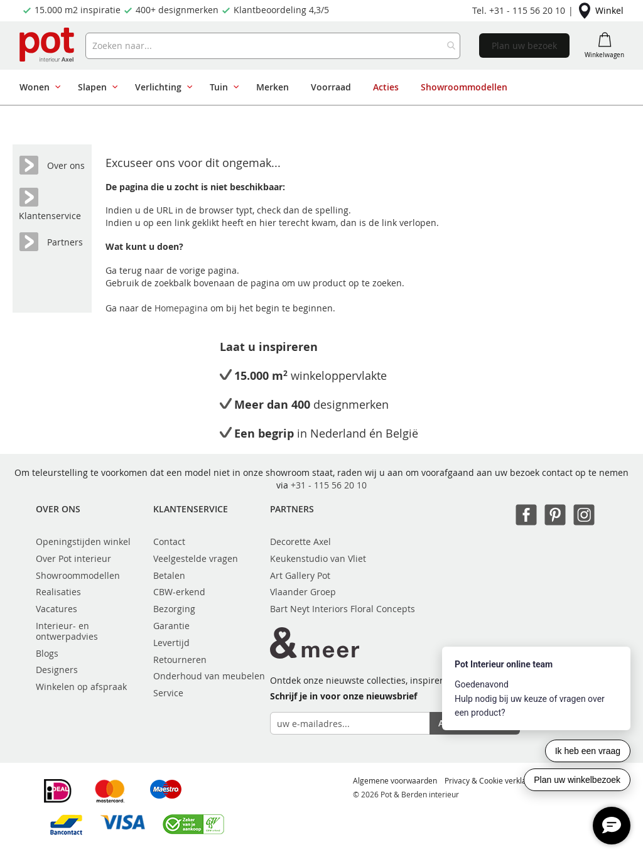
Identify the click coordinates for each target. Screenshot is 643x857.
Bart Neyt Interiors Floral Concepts (342, 609)
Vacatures (56, 609)
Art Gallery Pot (300, 575)
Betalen (169, 575)
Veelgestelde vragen (195, 558)
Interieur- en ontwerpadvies (67, 631)
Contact (169, 541)
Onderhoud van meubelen (209, 676)
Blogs (47, 653)
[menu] (317, 87)
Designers (57, 670)
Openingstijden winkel (83, 541)
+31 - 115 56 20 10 (329, 485)
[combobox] (273, 46)
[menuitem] (37, 87)
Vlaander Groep (303, 592)
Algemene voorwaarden (395, 780)
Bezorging (174, 609)
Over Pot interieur (73, 558)
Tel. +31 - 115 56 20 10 (518, 10)
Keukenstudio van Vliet (318, 558)
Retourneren (180, 660)
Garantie (171, 626)
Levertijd (171, 643)
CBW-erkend (179, 592)
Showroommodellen (78, 575)
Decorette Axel (300, 541)
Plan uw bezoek (524, 45)
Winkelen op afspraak (81, 687)
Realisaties (58, 592)
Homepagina (182, 308)
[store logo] (47, 45)
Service (168, 693)
